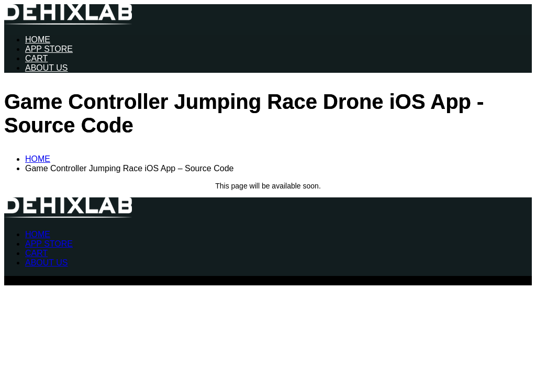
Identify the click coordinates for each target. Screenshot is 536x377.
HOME (37, 39)
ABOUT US (46, 67)
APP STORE (49, 49)
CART (36, 58)
